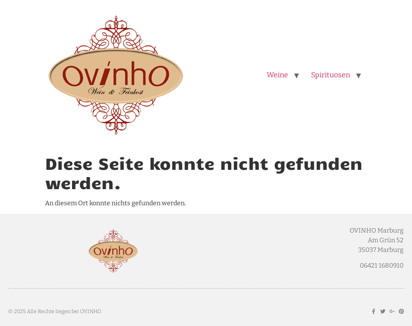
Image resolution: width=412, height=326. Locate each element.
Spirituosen (330, 74)
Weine (277, 74)
